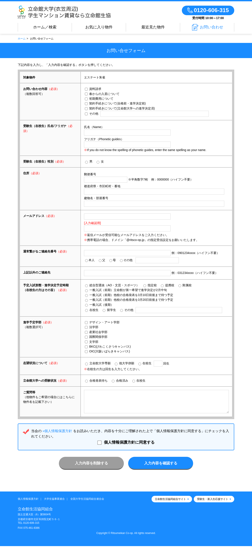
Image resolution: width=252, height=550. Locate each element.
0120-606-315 (31, 526)
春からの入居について (102, 94)
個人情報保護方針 (28, 502)
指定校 (150, 285)
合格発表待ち (96, 380)
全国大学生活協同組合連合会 (87, 502)
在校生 (92, 310)
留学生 (109, 310)
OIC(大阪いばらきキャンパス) (107, 351)
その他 (91, 113)
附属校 (185, 285)
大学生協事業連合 (54, 502)
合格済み (120, 380)
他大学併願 (124, 363)
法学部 (91, 327)
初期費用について (99, 98)
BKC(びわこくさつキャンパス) (108, 346)
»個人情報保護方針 (57, 435)
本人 (90, 260)
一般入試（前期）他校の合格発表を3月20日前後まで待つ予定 (129, 300)
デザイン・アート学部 (102, 322)
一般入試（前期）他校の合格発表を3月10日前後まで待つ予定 (129, 295)
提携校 (167, 285)
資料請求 (93, 89)
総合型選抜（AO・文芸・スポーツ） (112, 285)
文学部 (91, 341)
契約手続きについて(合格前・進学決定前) (115, 103)
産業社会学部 (96, 332)
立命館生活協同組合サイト (170, 502)
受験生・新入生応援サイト (212, 502)
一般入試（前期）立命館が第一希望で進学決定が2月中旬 (126, 290)
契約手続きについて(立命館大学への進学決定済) (120, 108)
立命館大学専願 (98, 363)
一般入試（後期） (99, 305)
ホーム (22, 38)
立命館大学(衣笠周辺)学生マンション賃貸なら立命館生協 (77, 12)
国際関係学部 (96, 336)
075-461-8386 (31, 531)
